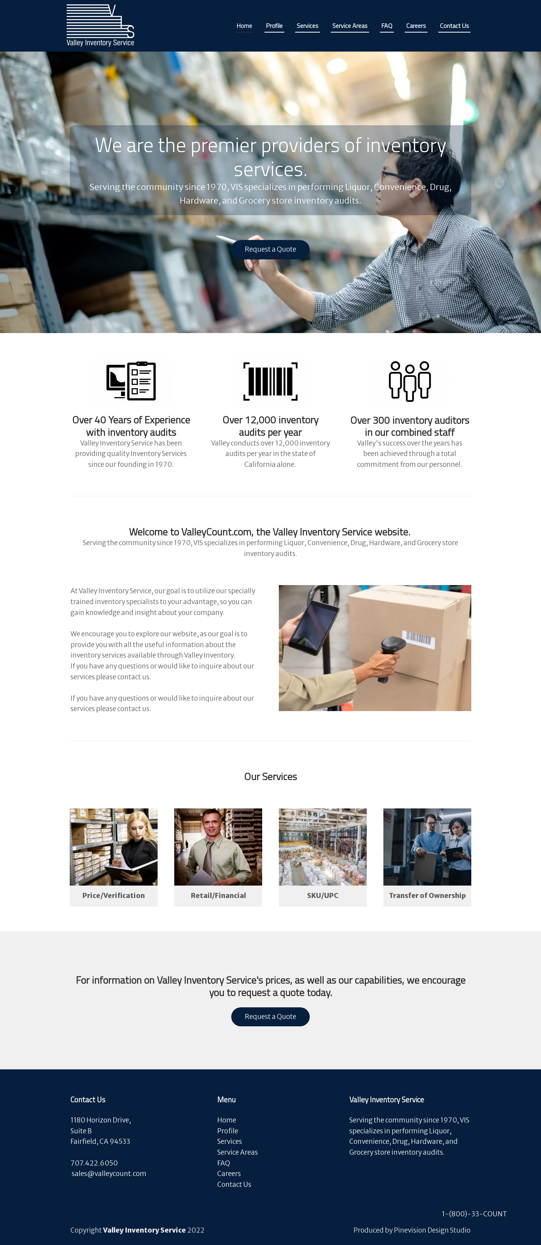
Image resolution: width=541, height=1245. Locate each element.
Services (229, 1141)
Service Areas (237, 1152)
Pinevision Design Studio (432, 1230)
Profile (227, 1131)
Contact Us (234, 1184)
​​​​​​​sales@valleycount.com (109, 1173)
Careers (229, 1173)
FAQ (223, 1163)
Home (226, 1120)
